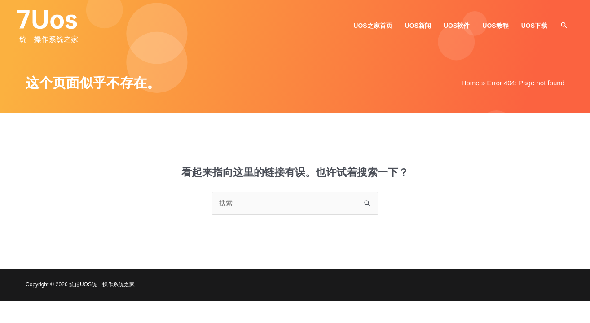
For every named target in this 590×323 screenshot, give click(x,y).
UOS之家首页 (372, 25)
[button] (564, 25)
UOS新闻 (418, 25)
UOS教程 (495, 25)
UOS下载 (534, 25)
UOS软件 (457, 25)
